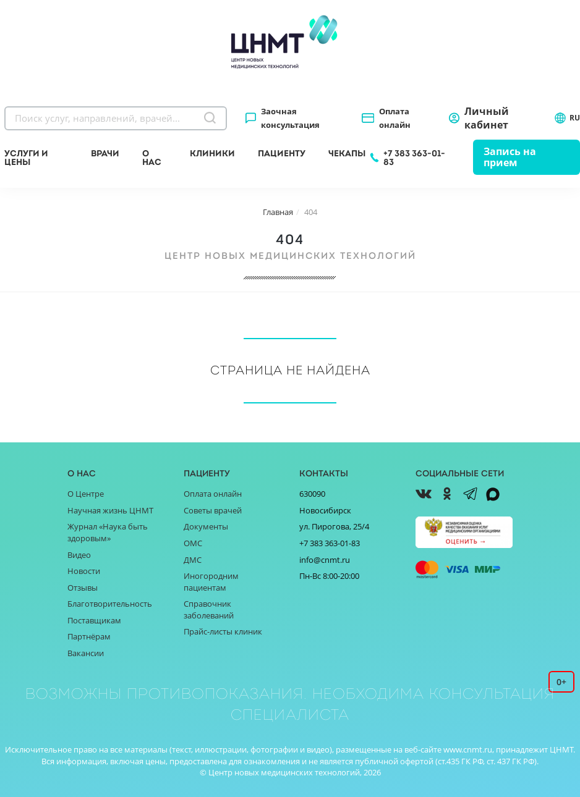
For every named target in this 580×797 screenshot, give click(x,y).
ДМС (193, 559)
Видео (79, 554)
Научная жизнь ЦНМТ (110, 510)
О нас (151, 157)
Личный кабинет (486, 118)
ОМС (193, 543)
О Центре (85, 493)
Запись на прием (510, 157)
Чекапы (346, 153)
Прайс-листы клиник (223, 631)
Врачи (105, 153)
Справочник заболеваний (209, 609)
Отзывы (82, 587)
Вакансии (85, 653)
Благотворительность (109, 603)
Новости (83, 570)
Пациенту (281, 153)
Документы (206, 526)
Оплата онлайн (395, 118)
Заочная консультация (290, 118)
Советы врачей (213, 510)
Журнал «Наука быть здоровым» (107, 532)
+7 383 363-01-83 (414, 157)
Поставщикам (94, 620)
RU (567, 118)
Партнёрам (89, 636)
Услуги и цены (26, 157)
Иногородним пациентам (211, 581)
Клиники (212, 153)
